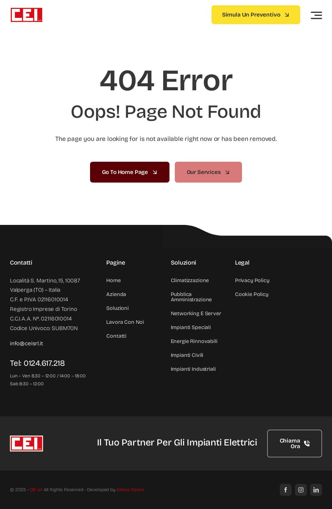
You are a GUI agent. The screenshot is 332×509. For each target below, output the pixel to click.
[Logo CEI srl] (26, 9)
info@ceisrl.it (26, 343)
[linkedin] (316, 490)
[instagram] (301, 490)
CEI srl (35, 489)
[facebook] (286, 490)
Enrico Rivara (130, 489)
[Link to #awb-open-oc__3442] (316, 15)
